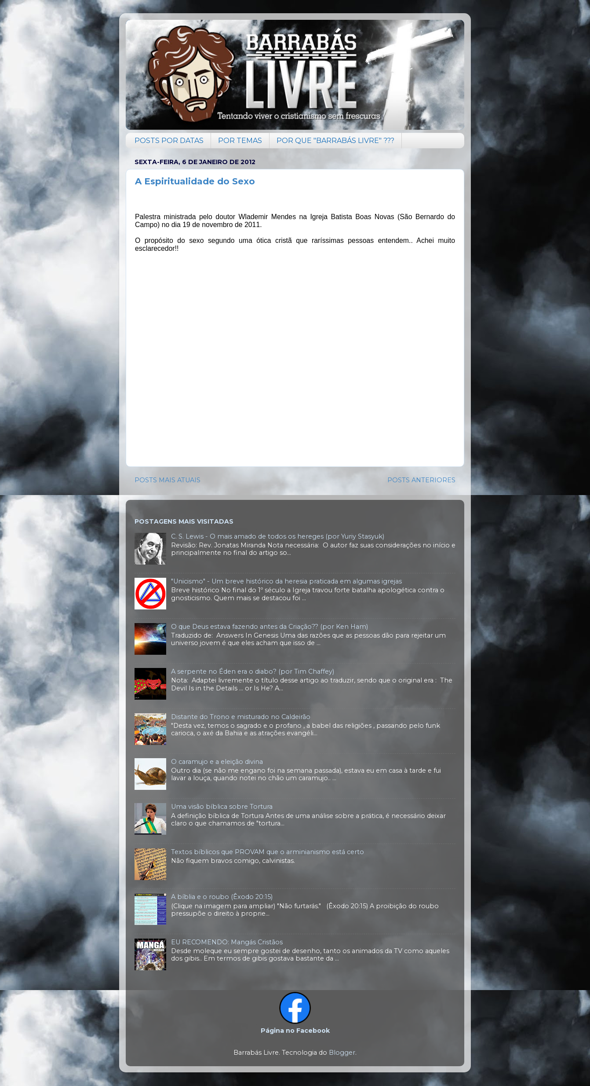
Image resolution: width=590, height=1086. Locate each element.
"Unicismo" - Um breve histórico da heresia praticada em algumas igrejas (286, 581)
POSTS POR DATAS (169, 140)
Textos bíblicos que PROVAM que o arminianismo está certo (267, 852)
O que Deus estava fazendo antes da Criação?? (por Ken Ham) (269, 627)
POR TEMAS (240, 140)
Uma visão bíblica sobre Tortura (222, 807)
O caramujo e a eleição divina (217, 762)
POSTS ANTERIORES (421, 480)
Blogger (342, 1053)
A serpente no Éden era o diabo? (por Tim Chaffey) (252, 671)
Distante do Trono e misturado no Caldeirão (240, 717)
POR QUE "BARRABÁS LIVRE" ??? (335, 140)
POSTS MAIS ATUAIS (167, 480)
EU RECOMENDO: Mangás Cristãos (227, 942)
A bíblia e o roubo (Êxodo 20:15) (222, 897)
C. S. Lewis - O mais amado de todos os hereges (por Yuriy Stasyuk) (277, 536)
